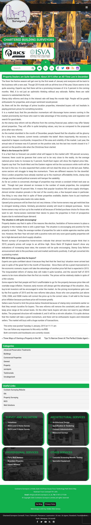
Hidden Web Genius (53, 509)
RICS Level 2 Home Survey (19, 426)
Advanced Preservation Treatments (17, 350)
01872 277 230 (45, 68)
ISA (5, 394)
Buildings (7, 354)
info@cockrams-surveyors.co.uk (40, 495)
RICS (5, 401)
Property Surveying (11, 397)
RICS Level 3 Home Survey (19, 429)
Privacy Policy (50, 504)
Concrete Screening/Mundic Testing (67, 457)
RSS (46, 329)
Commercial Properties (12, 358)
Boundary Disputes (15, 461)
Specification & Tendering (63, 426)
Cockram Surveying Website (14, 390)
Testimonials (9, 373)
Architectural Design (61, 422)
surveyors (7, 369)
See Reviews (51, 68)
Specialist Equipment (61, 461)
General (7, 361)
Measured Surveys (60, 433)
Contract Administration (63, 429)
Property (7, 365)
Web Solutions (9, 405)
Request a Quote (39, 68)
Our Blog (39, 504)
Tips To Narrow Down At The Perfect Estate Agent (66, 338)
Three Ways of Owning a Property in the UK (22, 338)
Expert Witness (14, 464)
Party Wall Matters (15, 457)
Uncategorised (9, 377)
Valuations (12, 422)
